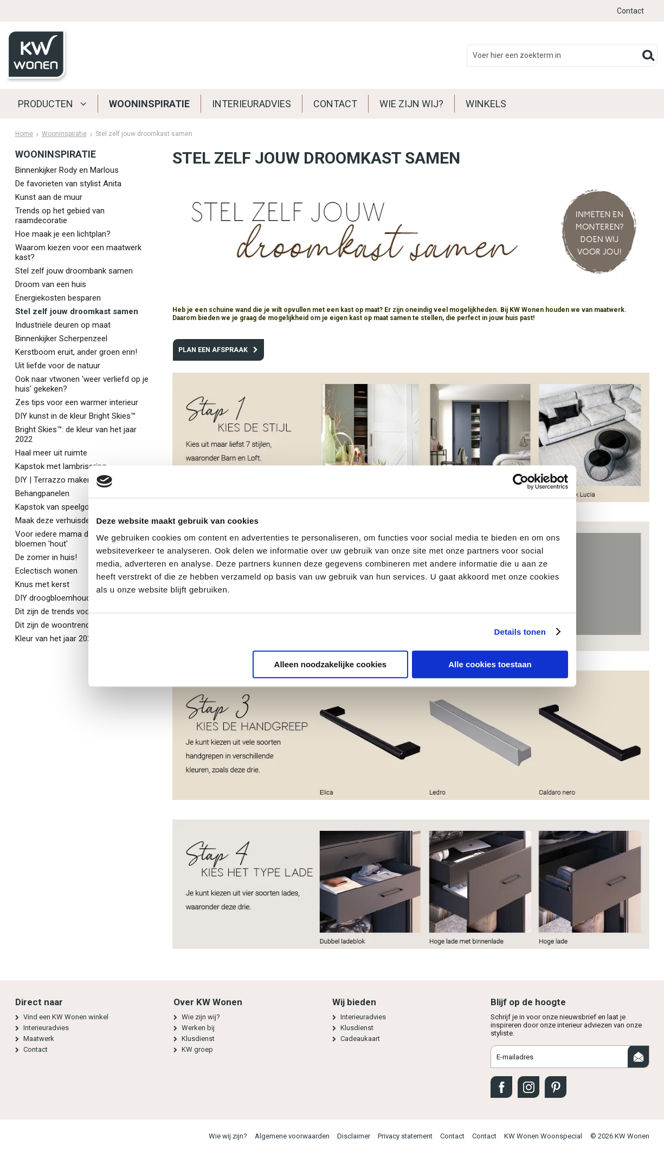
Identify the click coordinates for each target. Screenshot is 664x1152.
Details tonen (520, 631)
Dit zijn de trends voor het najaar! (73, 611)
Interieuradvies (251, 103)
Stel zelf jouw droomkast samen (76, 311)
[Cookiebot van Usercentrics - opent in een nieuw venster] (520, 481)
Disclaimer (353, 1136)
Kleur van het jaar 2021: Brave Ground (81, 638)
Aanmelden (638, 1056)
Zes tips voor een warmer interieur (76, 402)
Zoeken (649, 55)
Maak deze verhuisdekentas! (65, 520)
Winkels (486, 103)
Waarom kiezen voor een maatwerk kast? (78, 252)
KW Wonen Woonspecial (543, 1136)
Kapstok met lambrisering (60, 466)
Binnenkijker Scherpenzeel (61, 338)
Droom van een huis (50, 284)
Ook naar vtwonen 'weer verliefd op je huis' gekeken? (82, 384)
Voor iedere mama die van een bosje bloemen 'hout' (80, 539)
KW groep (197, 1049)
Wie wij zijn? (228, 1136)
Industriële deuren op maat (63, 325)
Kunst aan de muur (48, 197)
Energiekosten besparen (58, 298)
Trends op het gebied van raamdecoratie (60, 215)
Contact (630, 10)
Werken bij (198, 1028)
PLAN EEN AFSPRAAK (213, 350)
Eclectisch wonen (46, 571)
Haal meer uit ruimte (51, 453)
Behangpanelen (42, 493)
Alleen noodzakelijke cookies (330, 664)
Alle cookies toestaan (489, 664)
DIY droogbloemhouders (58, 598)
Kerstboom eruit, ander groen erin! (76, 352)
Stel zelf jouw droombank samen (74, 271)
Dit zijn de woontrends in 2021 (68, 625)
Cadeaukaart (360, 1038)
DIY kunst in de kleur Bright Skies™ (75, 416)
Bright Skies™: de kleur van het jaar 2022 (76, 434)
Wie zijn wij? (411, 103)
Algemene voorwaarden (292, 1136)
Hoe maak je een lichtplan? (63, 234)
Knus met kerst (42, 584)
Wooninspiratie (149, 103)
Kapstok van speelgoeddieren (67, 507)
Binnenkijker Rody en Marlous (67, 170)
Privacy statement (405, 1136)
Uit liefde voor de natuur (57, 365)
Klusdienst (198, 1038)
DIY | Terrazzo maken (53, 480)
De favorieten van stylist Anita (68, 183)
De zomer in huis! (46, 557)
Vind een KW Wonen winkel (65, 1017)
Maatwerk (38, 1038)
